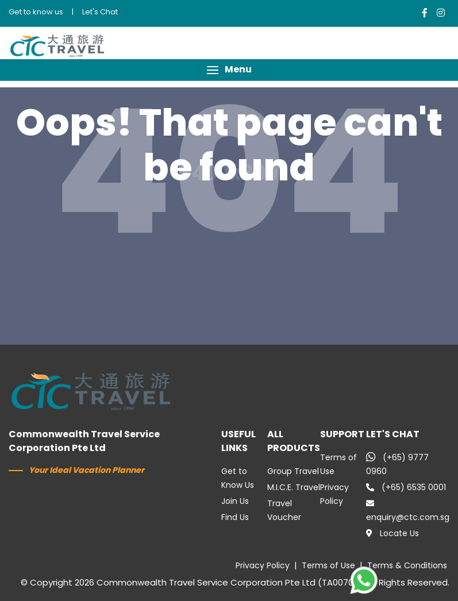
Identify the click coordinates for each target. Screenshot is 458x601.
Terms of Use (328, 565)
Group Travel (293, 471)
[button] (229, 69)
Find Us (235, 517)
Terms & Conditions (407, 565)
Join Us (235, 501)
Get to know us (36, 11)
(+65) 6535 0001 (406, 487)
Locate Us (392, 533)
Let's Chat (100, 11)
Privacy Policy (263, 565)
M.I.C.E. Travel (293, 487)
